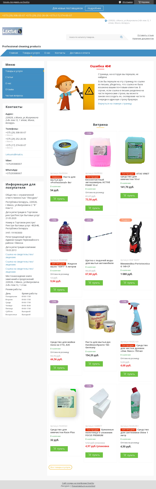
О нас (47, 53)
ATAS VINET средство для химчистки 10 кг (134, 176)
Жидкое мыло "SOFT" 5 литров (63, 265)
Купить (61, 198)
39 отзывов (127, 2)
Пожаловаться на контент (83, 486)
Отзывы (9, 89)
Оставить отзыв (145, 35)
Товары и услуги (31, 53)
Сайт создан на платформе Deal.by (78, 483)
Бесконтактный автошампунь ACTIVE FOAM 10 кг (97, 182)
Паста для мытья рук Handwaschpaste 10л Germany (98, 345)
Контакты (60, 53)
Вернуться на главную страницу (115, 103)
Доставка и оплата (80, 53)
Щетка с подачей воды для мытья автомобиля (99, 262)
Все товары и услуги (60, 467)
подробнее (94, 8)
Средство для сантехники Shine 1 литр (134, 432)
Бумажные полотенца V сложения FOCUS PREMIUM (99, 432)
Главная (13, 53)
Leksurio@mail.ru (14, 154)
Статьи (9, 77)
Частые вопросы (14, 95)
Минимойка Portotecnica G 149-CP (135, 265)
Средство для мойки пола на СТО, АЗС (62, 343)
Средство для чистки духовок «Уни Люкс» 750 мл (134, 348)
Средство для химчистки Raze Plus (62, 431)
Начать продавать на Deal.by (16, 2)
